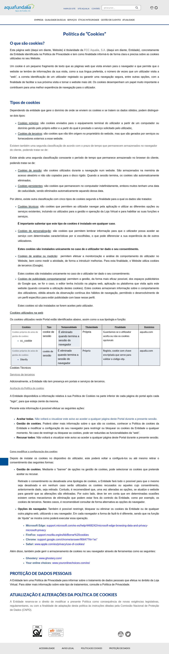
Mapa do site (69, 9)
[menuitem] (38, 19)
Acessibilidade (47, 648)
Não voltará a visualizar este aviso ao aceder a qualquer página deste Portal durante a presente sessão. (96, 419)
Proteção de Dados (119, 648)
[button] (4, 462)
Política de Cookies (91, 648)
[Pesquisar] (117, 7)
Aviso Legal (68, 648)
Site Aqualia (84, 9)
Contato (96, 9)
